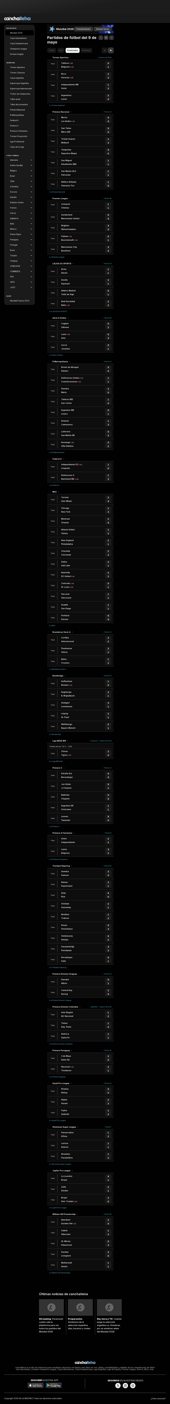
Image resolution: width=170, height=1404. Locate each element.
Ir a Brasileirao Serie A (57, 669)
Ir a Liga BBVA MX (56, 761)
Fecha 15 (107, 362)
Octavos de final (105, 57)
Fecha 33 (107, 676)
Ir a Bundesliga (55, 734)
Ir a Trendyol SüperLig (57, 967)
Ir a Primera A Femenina (58, 859)
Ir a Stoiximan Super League (60, 1164)
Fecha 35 (107, 264)
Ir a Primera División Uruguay (60, 1000)
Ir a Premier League (56, 257)
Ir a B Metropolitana (56, 452)
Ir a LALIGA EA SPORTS (58, 311)
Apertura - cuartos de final (101, 1007)
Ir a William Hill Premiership (59, 1273)
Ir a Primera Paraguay (57, 1077)
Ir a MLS (52, 626)
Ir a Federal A (54, 485)
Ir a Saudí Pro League (57, 1120)
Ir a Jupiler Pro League (58, 1208)
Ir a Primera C (54, 826)
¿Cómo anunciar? (158, 1398)
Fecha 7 (108, 1127)
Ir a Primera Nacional (57, 192)
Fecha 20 (107, 1050)
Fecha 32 (107, 1083)
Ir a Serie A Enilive (56, 355)
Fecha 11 (107, 768)
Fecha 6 (108, 833)
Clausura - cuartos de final (101, 741)
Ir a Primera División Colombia (61, 1044)
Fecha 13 (107, 112)
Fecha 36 (107, 198)
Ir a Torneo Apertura (57, 105)
